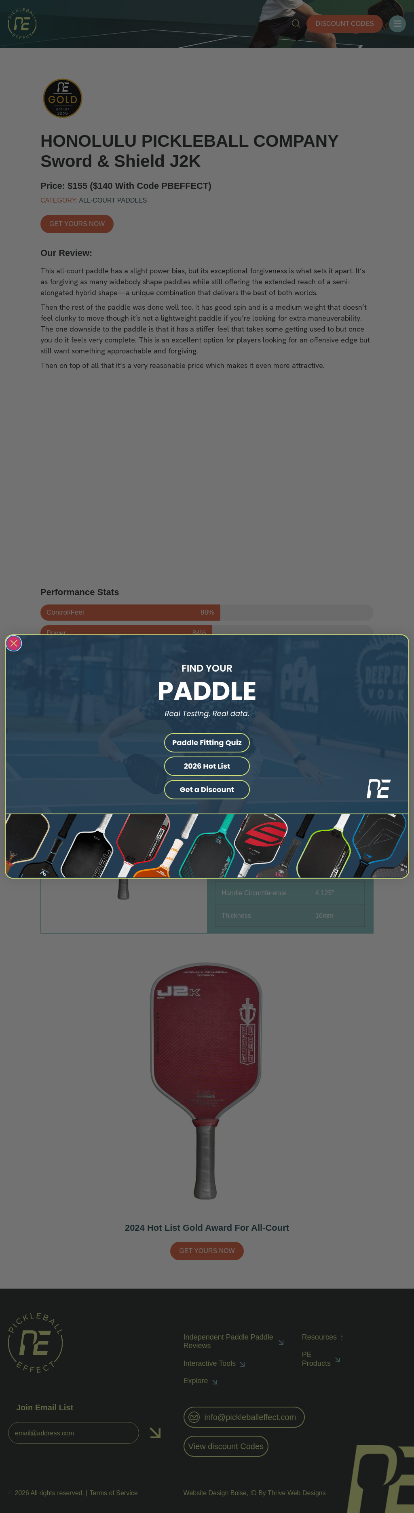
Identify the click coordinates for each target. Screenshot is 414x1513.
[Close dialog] (13, 643)
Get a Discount (207, 789)
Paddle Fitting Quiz (207, 742)
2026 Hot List (207, 766)
